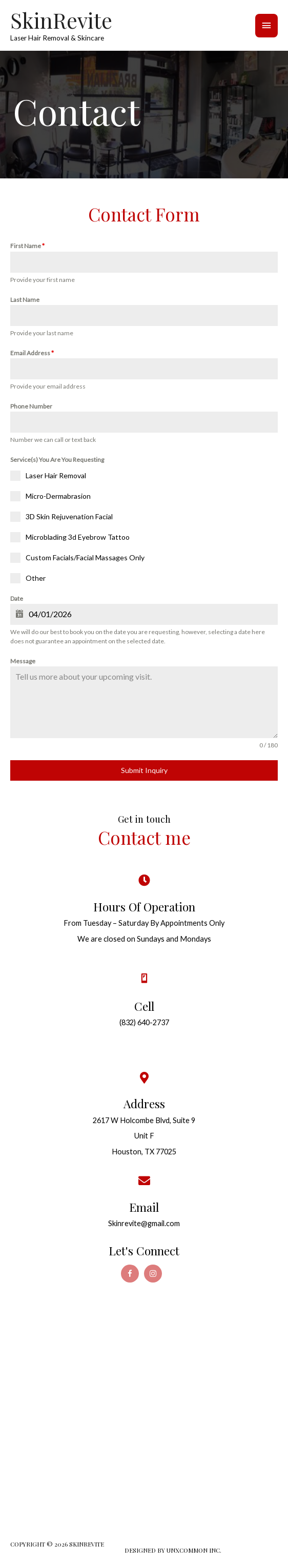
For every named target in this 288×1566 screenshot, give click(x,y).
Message (22, 661)
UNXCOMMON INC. (194, 1550)
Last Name (24, 299)
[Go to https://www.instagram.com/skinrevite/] (153, 1274)
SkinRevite (61, 20)
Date (16, 598)
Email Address (32, 353)
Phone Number (31, 406)
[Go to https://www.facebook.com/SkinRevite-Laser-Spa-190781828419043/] (130, 1274)
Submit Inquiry (144, 770)
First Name (27, 246)
